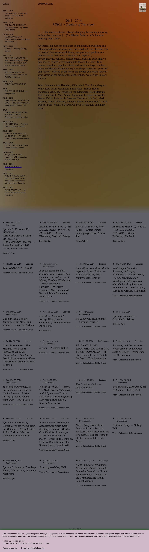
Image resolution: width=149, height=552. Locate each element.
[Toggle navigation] (142, 7)
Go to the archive (74, 529)
